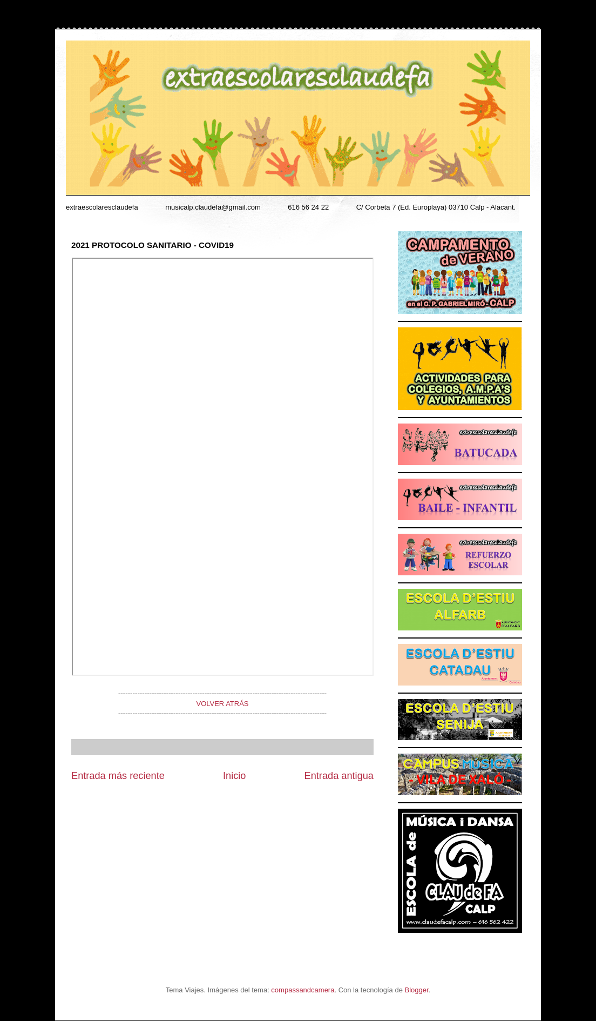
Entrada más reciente (118, 775)
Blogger (417, 990)
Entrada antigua (339, 775)
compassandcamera (302, 990)
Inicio (234, 775)
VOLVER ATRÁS (222, 704)
